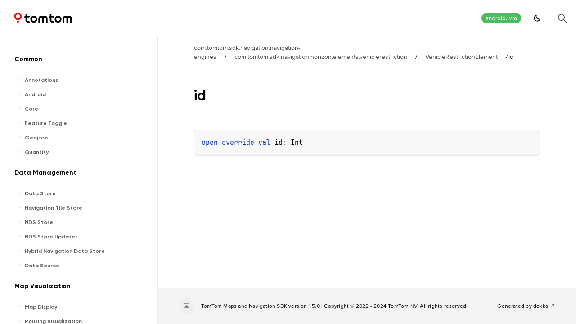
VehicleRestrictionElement (461, 56)
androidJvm (501, 18)
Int (297, 142)
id (278, 142)
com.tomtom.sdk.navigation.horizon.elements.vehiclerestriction (320, 56)
